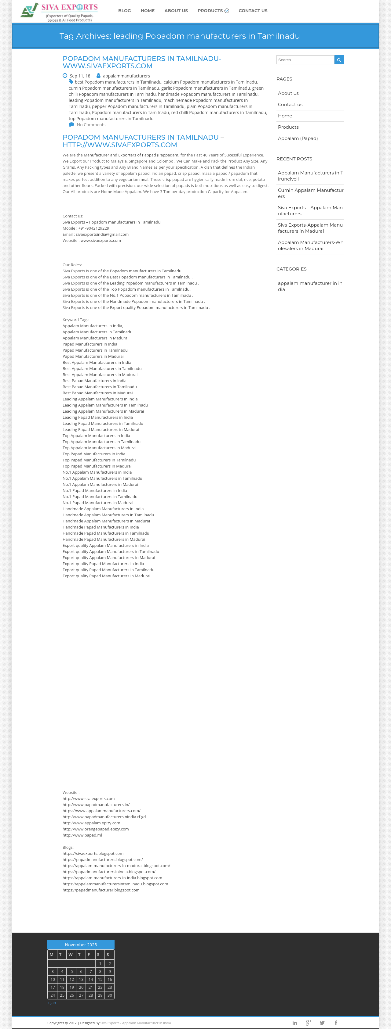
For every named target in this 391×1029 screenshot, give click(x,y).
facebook (336, 1023)
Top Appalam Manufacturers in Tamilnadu (102, 441)
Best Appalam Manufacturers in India (97, 362)
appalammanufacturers (126, 76)
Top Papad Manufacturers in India (94, 454)
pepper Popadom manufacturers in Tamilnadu (138, 106)
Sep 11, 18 (80, 76)
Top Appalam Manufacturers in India (96, 435)
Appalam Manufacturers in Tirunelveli (310, 176)
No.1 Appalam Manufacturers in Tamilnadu (102, 478)
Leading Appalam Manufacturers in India (100, 399)
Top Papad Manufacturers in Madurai (97, 466)
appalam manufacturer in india (310, 286)
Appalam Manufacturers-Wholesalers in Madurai (311, 245)
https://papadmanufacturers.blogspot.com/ (103, 859)
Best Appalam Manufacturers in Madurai (100, 374)
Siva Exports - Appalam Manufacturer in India (135, 1022)
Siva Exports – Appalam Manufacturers (310, 211)
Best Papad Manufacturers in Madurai (98, 393)
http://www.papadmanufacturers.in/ (96, 804)
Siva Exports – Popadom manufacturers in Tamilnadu (112, 222)
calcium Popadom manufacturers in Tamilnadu (210, 82)
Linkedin (295, 1023)
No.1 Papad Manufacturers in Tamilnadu (100, 496)
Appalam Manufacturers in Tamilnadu (98, 332)
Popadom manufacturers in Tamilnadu (130, 112)
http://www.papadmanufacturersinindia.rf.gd (104, 816)
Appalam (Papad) (298, 138)
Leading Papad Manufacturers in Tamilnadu (103, 423)
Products (213, 10)
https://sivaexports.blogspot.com (93, 853)
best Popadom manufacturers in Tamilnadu (118, 82)
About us (176, 10)
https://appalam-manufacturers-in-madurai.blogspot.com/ (116, 865)
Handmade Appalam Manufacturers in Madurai (106, 521)
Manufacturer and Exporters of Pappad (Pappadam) (131, 155)
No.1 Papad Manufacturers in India (95, 490)
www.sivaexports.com (101, 240)
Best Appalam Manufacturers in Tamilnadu (102, 368)
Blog (124, 10)
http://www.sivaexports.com (120, 145)
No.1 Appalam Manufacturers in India (97, 472)
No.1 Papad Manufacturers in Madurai (98, 502)
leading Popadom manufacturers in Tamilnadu (115, 100)
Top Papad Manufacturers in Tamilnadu (99, 460)
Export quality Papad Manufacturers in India (103, 563)
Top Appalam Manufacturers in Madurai (100, 447)
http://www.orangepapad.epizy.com (96, 829)
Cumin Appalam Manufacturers (311, 193)
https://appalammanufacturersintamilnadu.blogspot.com (115, 884)
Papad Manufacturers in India (90, 344)
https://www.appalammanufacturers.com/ (102, 810)
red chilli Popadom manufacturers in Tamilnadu (218, 112)
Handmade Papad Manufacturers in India (101, 527)
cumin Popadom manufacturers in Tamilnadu (114, 88)
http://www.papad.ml (82, 835)
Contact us (253, 10)
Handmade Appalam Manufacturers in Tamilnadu (108, 515)
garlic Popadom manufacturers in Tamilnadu (205, 88)
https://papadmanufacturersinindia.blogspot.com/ (109, 871)
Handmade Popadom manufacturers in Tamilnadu (157, 301)
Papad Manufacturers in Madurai (93, 356)
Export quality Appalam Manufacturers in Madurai (109, 557)
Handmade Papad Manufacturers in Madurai (104, 539)
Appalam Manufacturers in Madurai (95, 338)
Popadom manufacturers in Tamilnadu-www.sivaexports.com (142, 62)
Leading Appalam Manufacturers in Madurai (103, 411)
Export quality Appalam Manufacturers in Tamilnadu (111, 551)
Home (148, 10)
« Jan (51, 1002)
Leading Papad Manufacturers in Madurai (101, 429)
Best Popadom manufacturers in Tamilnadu (151, 277)
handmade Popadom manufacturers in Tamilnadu (208, 94)
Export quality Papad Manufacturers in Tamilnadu (108, 569)
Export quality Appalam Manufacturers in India (106, 545)
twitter (322, 1023)
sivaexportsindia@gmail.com (102, 234)
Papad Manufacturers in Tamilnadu (95, 350)
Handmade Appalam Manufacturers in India (103, 508)
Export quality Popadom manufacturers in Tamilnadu (159, 307)
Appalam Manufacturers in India (92, 325)
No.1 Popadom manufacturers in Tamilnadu (151, 295)
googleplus (308, 1023)
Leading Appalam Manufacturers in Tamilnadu (105, 405)
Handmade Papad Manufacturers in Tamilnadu (106, 533)
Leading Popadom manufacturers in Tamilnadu (154, 283)
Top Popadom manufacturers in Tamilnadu (150, 289)
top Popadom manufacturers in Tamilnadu (111, 118)
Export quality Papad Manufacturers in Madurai (106, 576)
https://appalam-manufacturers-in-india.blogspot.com (112, 877)
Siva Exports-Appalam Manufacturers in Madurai (310, 228)
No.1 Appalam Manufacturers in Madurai (100, 484)
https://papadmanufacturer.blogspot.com (101, 890)
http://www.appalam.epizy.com (91, 823)
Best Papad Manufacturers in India (94, 380)
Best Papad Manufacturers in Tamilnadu (100, 386)
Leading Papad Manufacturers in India (98, 417)
